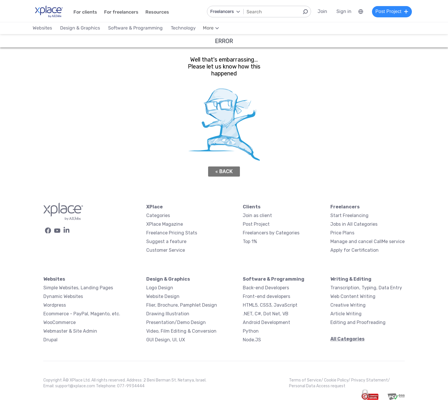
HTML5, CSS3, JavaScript (270, 305)
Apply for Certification (354, 250)
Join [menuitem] (321, 11)
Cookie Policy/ (337, 380)
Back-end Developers (266, 287)
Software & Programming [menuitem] (136, 28)
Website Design (162, 296)
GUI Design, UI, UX (165, 339)
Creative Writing (348, 305)
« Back (224, 171)
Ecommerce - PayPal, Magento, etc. (81, 313)
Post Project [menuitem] (391, 11)
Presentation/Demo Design (176, 322)
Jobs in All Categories (353, 224)
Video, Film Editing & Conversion (181, 331)
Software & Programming (273, 279)
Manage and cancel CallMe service (367, 241)
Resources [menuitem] (158, 12)
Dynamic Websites (63, 296)
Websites (54, 279)
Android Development (266, 322)
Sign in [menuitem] (343, 11)
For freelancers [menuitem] (122, 12)
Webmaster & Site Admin (70, 331)
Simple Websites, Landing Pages (78, 287)
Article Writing (346, 313)
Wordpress (54, 305)
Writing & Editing (350, 279)
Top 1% (250, 241)
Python (251, 331)
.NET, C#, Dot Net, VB (265, 313)
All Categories (347, 339)
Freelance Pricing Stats (171, 233)
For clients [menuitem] (86, 12)
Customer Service (165, 250)
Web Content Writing (352, 296)
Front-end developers (266, 296)
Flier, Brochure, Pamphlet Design (181, 305)
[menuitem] (359, 11)
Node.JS (252, 339)
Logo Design (159, 287)
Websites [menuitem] (43, 28)
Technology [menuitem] (183, 28)
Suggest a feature (166, 241)
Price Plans (342, 233)
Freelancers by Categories (271, 233)
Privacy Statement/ (370, 380)
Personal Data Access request (317, 386)
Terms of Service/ (306, 380)
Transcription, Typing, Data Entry (366, 287)
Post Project (256, 224)
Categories (158, 215)
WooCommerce (59, 322)
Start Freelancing (349, 215)
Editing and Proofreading (358, 322)
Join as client (257, 215)
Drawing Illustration (167, 313)
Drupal (50, 339)
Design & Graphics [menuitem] (81, 28)
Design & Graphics (168, 279)
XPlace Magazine (164, 224)
